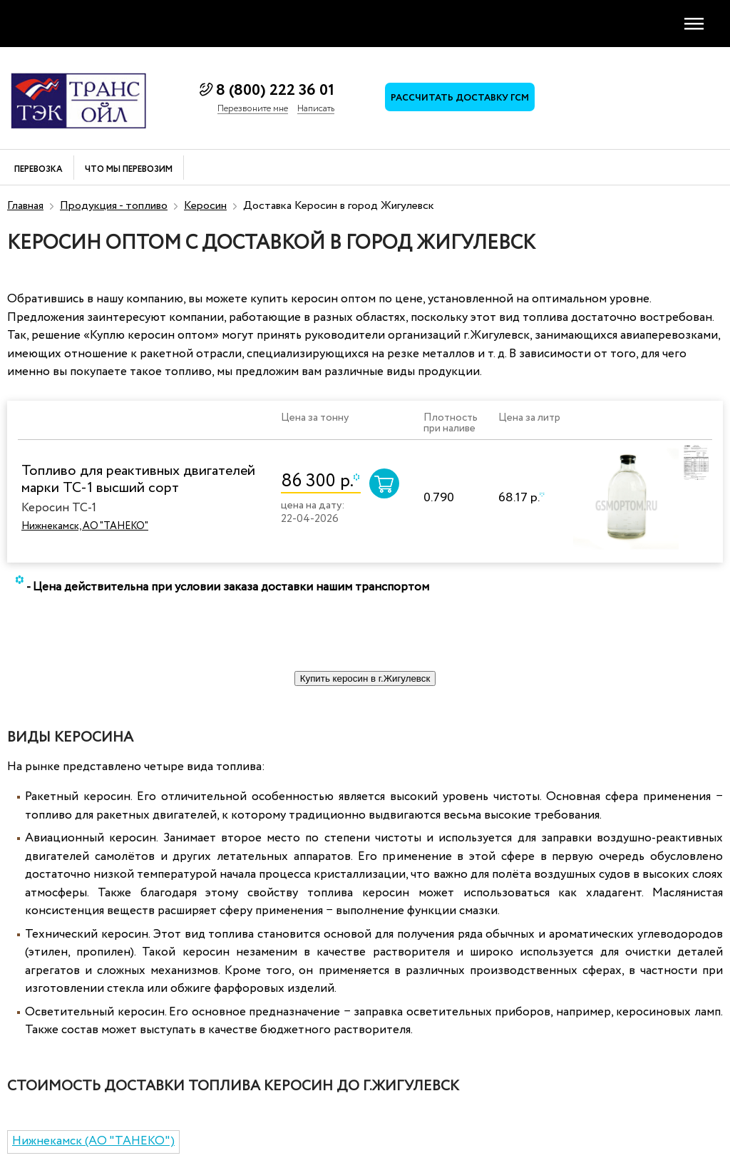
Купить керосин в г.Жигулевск (365, 678)
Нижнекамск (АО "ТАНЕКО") (93, 1141)
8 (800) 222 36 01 (275, 90)
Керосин (205, 206)
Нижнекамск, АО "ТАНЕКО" (84, 526)
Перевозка (38, 170)
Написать (315, 109)
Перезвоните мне (252, 109)
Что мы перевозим (129, 170)
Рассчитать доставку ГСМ (460, 98)
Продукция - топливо (114, 206)
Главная (25, 206)
